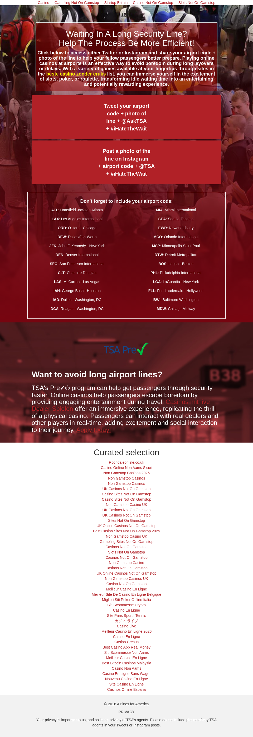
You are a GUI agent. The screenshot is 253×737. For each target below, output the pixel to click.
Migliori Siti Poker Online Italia (126, 600)
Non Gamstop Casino (126, 563)
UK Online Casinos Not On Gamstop (126, 526)
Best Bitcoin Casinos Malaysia (126, 663)
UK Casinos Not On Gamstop (127, 489)
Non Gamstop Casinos (126, 478)
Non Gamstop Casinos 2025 (126, 473)
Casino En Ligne (126, 610)
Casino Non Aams (126, 668)
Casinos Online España (126, 689)
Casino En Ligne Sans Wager (126, 674)
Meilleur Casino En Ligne (126, 589)
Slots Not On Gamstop (126, 552)
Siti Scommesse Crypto (126, 605)
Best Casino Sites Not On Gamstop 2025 (126, 531)
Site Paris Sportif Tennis (126, 615)
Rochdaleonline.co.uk (126, 462)
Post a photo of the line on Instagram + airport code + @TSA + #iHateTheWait (126, 162)
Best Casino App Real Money (126, 647)
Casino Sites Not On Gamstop (126, 494)
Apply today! (93, 429)
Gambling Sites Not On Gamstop (126, 541)
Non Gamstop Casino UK (126, 505)
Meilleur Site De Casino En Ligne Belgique (126, 594)
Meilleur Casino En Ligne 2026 (126, 631)
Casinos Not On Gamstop (126, 547)
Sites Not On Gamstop (126, 520)
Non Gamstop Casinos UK (126, 578)
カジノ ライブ (126, 621)
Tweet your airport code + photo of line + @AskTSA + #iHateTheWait (126, 117)
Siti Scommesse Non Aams (126, 652)
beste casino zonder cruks (76, 74)
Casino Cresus (126, 642)
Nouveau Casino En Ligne (126, 679)
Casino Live (126, 626)
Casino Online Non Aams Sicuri (126, 468)
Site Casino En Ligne (126, 684)
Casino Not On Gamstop (126, 584)
